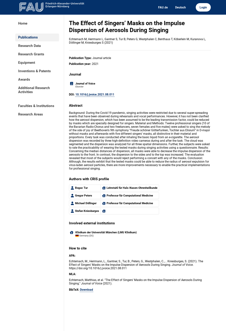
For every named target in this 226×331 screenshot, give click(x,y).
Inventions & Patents (34, 71)
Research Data (29, 46)
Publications (28, 37)
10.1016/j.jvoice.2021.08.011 (94, 94)
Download (86, 289)
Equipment (26, 63)
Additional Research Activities (34, 90)
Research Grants (31, 54)
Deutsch (180, 7)
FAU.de (163, 7)
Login (203, 7)
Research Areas (30, 114)
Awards (24, 80)
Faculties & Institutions (36, 106)
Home (22, 23)
